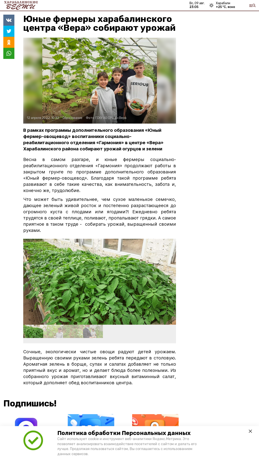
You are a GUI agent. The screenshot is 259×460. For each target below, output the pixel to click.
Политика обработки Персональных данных (124, 433)
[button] (171, 282)
